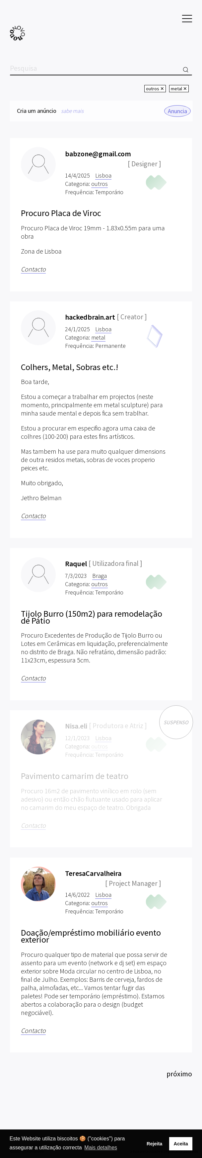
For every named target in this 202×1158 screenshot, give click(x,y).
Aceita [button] (180, 1143)
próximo (179, 1073)
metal (98, 337)
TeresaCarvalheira (93, 873)
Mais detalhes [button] (100, 1147)
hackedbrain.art (90, 317)
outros (99, 184)
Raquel (76, 563)
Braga (99, 575)
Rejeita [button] (154, 1143)
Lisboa (103, 175)
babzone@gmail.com (98, 153)
